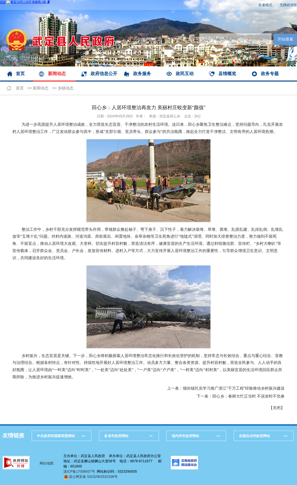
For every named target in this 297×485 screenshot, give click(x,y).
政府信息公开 (104, 73)
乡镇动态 (66, 88)
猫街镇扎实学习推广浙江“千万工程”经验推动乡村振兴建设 (234, 388)
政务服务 (142, 73)
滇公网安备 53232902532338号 (90, 477)
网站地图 (46, 463)
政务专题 (270, 73)
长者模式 (265, 5)
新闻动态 (57, 73)
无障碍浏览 (288, 5)
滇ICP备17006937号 (79, 471)
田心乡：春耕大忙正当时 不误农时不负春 (248, 396)
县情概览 (227, 73)
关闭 (277, 408)
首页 (20, 73)
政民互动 (185, 73)
